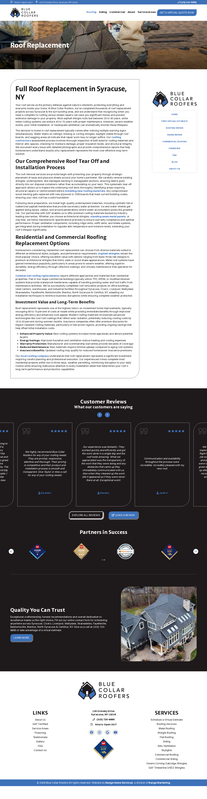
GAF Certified (40, 724)
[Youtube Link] (115, 732)
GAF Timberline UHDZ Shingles (167, 767)
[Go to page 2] (104, 559)
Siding (103, 12)
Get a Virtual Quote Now (177, 12)
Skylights (166, 750)
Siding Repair (174, 135)
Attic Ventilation (167, 746)
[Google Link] (107, 732)
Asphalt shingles (108, 253)
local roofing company (35, 356)
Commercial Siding (167, 759)
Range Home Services (119, 782)
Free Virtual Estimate (174, 121)
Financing (174, 148)
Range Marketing (159, 782)
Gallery (40, 741)
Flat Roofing (167, 737)
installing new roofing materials (85, 190)
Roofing (91, 12)
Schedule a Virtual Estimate (167, 719)
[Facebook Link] (92, 732)
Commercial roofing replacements (37, 275)
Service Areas (147, 12)
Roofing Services (167, 724)
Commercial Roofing (174, 141)
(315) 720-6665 (187, 2)
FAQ (175, 155)
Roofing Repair (174, 128)
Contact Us (40, 750)
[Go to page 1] (102, 560)
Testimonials (40, 737)
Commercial (117, 12)
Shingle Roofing (167, 732)
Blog (175, 162)
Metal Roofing (167, 728)
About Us (174, 169)
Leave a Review (123, 515)
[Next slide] (107, 414)
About (131, 12)
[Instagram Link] (99, 732)
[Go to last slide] (99, 414)
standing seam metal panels (108, 216)
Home (174, 114)
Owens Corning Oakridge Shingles (166, 763)
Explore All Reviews (86, 515)
